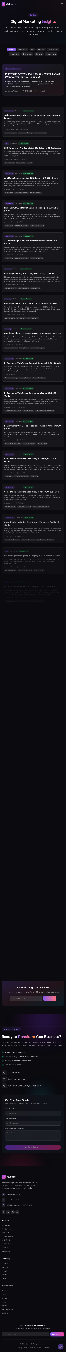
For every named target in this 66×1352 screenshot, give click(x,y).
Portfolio (5, 1271)
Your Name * (9, 1109)
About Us (5, 1263)
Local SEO (5, 1233)
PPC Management (8, 1236)
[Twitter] (8, 1212)
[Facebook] (3, 1212)
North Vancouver (7, 1309)
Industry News (51, 54)
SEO (32, 49)
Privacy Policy (22, 1347)
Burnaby (4, 1302)
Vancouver (5, 1291)
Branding (39, 54)
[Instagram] (13, 1212)
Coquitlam (5, 1313)
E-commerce (27, 54)
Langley (4, 1298)
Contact (4, 1278)
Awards (4, 1275)
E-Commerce (6, 1244)
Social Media (53, 49)
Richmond (5, 1306)
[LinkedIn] (17, 1212)
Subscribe (50, 998)
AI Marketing (14, 54)
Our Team (5, 1267)
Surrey (4, 1294)
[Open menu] (62, 4)
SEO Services (6, 1229)
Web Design (22, 49)
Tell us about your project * (14, 1128)
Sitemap (46, 1347)
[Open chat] (60, 1347)
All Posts (11, 49)
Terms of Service (35, 1347)
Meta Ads (41, 49)
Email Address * (10, 1119)
